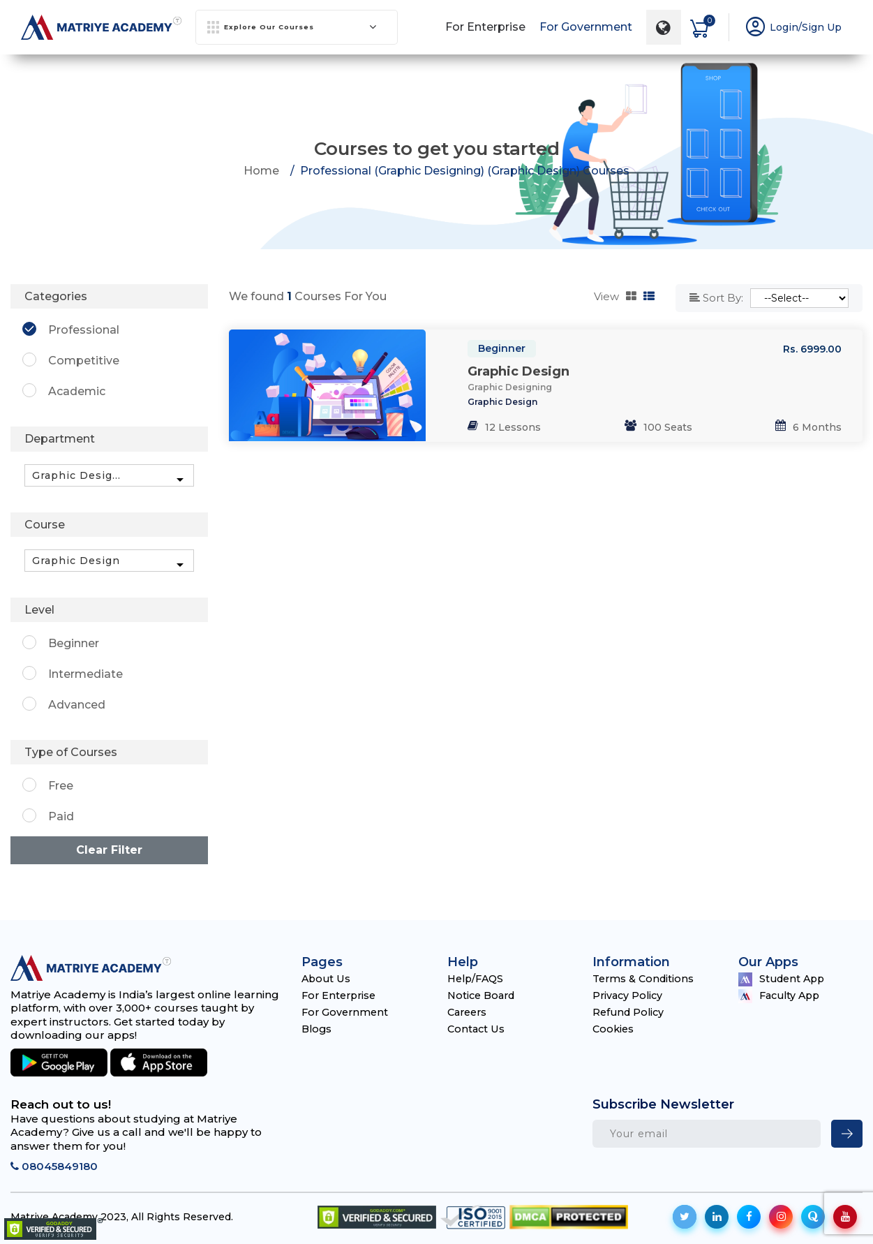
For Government (585, 24)
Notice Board (483, 994)
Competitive (83, 360)
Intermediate (85, 673)
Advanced (76, 704)
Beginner (501, 348)
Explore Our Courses (292, 24)
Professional (83, 329)
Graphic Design (518, 370)
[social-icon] (684, 1217)
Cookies (614, 1028)
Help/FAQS (477, 977)
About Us (326, 977)
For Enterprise (485, 24)
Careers (469, 1011)
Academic (76, 391)
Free (60, 785)
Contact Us (477, 1028)
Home (261, 170)
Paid (61, 816)
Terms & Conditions (645, 977)
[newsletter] (847, 1134)
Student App (783, 978)
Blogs (317, 1028)
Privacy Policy (629, 994)
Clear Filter (109, 850)
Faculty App (781, 995)
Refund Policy (630, 1011)
